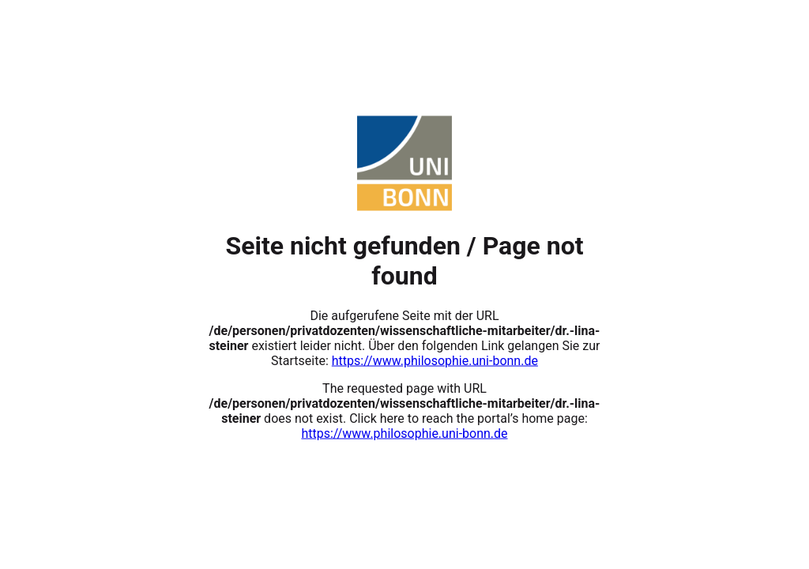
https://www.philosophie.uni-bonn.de (435, 359)
